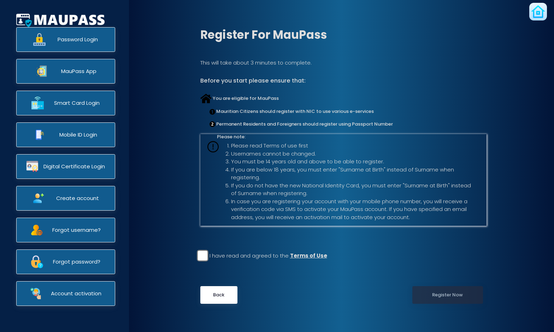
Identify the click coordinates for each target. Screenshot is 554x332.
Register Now (447, 294)
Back (218, 294)
